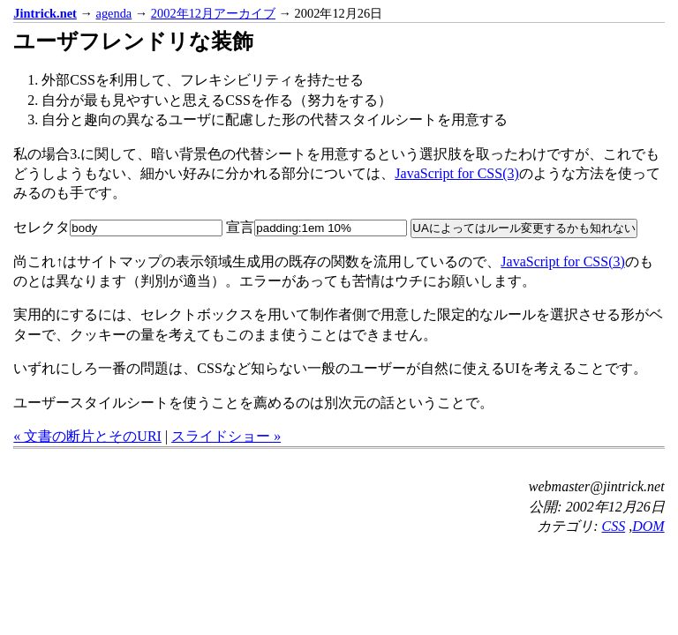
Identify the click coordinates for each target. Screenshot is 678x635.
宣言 (316, 227)
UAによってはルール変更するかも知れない (524, 228)
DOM (648, 526)
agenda (114, 13)
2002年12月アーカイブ (213, 13)
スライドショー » (226, 436)
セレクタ (117, 227)
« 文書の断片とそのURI (87, 436)
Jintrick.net (45, 13)
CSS (614, 526)
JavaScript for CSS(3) (456, 173)
